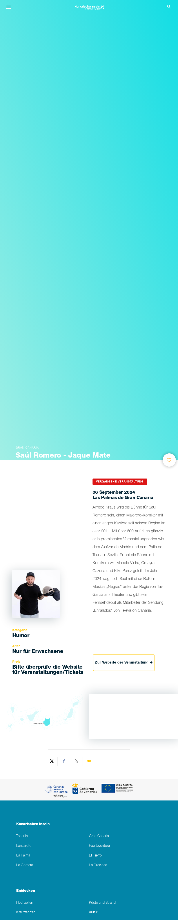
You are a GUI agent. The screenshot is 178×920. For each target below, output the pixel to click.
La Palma (23, 856)
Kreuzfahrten (25, 912)
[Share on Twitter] (52, 761)
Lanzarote (23, 846)
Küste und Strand (102, 903)
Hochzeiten (24, 903)
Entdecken (25, 891)
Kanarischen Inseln (32, 824)
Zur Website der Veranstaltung (124, 662)
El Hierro (95, 856)
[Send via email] (88, 761)
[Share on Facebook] (64, 761)
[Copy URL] (76, 761)
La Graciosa (98, 865)
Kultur (93, 912)
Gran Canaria (99, 836)
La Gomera (24, 865)
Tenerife (22, 836)
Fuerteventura (99, 846)
